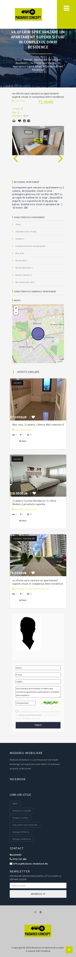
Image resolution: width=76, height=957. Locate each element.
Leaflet (60, 362)
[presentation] (15, 154)
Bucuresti (16, 854)
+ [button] (16, 308)
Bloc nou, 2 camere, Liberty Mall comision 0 (38, 424)
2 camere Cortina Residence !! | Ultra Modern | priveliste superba (34, 502)
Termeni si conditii (21, 810)
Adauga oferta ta (20, 831)
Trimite (38, 725)
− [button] (16, 312)
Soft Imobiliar (43, 951)
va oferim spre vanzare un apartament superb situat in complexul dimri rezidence (37, 582)
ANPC (15, 803)
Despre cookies (20, 817)
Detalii (23, 441)
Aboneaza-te (38, 894)
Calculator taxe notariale (25, 824)
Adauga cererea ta (21, 838)
